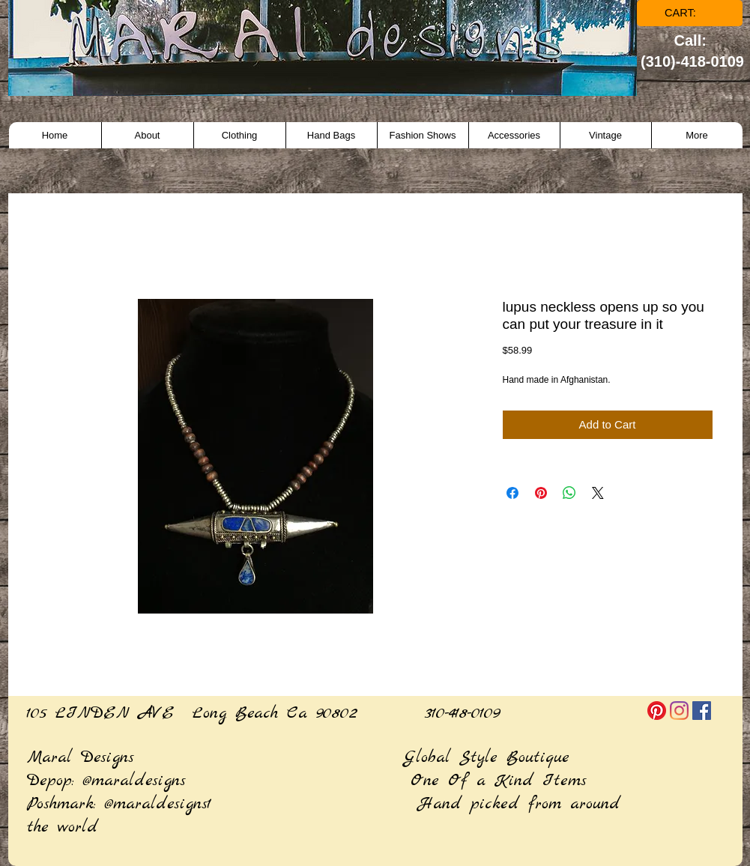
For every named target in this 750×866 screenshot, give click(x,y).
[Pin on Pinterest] (541, 493)
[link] (690, 13)
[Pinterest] (656, 710)
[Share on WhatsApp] (569, 493)
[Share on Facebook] (512, 493)
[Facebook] (701, 710)
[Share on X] (598, 493)
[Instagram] (679, 710)
